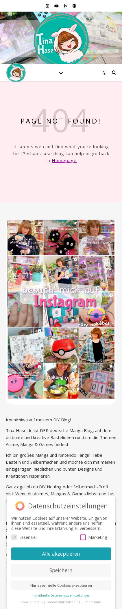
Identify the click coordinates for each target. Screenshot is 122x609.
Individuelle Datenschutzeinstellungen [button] (61, 594)
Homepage (64, 160)
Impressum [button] (92, 601)
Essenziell (24, 536)
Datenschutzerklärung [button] (64, 601)
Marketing (93, 536)
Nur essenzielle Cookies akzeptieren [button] (61, 583)
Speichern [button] (61, 568)
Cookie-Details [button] (32, 601)
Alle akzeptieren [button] (61, 552)
